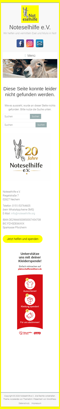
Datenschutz (24, 403)
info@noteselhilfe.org (23, 213)
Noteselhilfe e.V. (30, 27)
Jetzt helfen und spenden (22, 239)
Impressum (36, 403)
